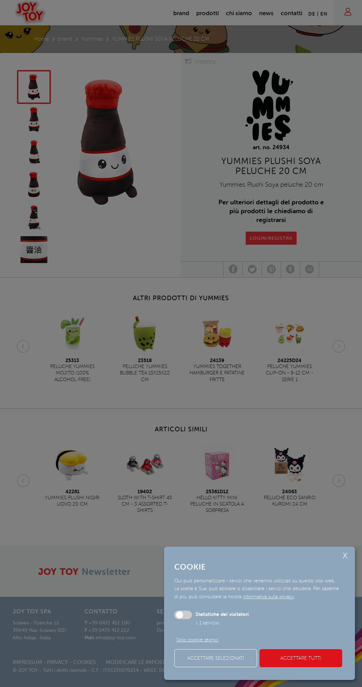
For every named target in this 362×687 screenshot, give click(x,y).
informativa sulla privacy (268, 596)
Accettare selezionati (215, 658)
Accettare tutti (301, 658)
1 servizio (207, 622)
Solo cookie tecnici (197, 639)
